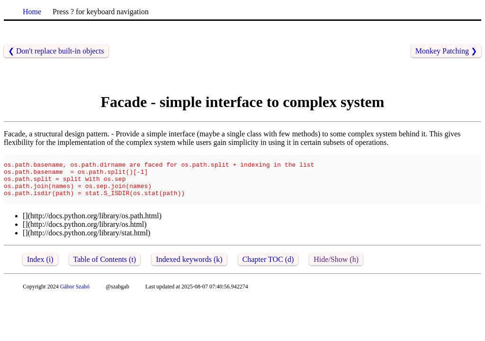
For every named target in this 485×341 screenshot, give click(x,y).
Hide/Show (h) (336, 269)
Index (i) (40, 269)
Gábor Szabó (75, 296)
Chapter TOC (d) (268, 269)
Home (32, 12)
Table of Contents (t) (104, 269)
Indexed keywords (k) (189, 269)
